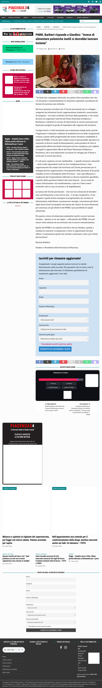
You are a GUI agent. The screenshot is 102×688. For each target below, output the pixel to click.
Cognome (42, 288)
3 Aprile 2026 (8, 563)
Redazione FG (54, 49)
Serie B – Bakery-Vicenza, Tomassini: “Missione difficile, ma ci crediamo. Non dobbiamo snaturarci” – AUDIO (17, 159)
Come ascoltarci (7, 663)
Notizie (47, 27)
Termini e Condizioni (78, 686)
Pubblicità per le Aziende (9, 669)
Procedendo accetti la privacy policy (56, 344)
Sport (25, 17)
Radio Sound (5, 1)
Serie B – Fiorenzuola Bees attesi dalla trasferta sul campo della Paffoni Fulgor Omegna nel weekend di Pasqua (17, 153)
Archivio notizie (7, 660)
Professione (43, 315)
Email (41, 297)
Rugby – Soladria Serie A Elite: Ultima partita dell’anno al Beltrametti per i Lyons (17, 141)
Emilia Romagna (53, 387)
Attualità (50, 17)
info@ (84, 668)
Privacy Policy (68, 686)
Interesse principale (47, 334)
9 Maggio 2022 (42, 49)
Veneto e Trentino (69, 387)
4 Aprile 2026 (8, 546)
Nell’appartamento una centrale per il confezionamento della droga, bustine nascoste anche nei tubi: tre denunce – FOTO (22, 90)
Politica (69, 17)
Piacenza (53, 383)
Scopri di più (82, 670)
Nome (41, 278)
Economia (60, 17)
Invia (24, 50)
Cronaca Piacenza (14, 17)
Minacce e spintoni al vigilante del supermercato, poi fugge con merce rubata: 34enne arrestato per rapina (25, 539)
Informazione (6, 666)
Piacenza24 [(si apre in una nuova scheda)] (26, 62)
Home (3, 17)
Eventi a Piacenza (38, 17)
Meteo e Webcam (82, 17)
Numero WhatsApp (46, 306)
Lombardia (69, 383)
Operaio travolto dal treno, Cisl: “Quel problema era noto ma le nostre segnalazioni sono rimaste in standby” (16, 558)
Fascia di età (44, 325)
